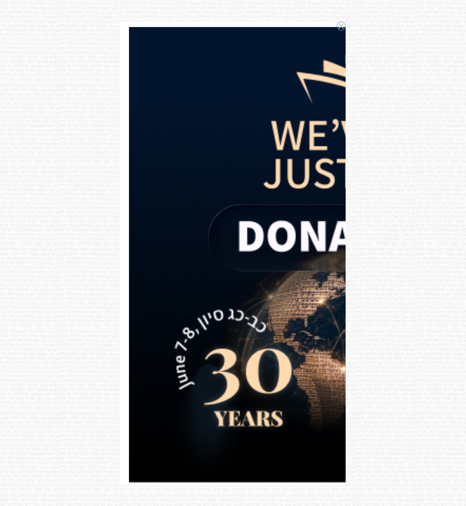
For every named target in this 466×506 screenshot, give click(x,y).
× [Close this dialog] (341, 26)
